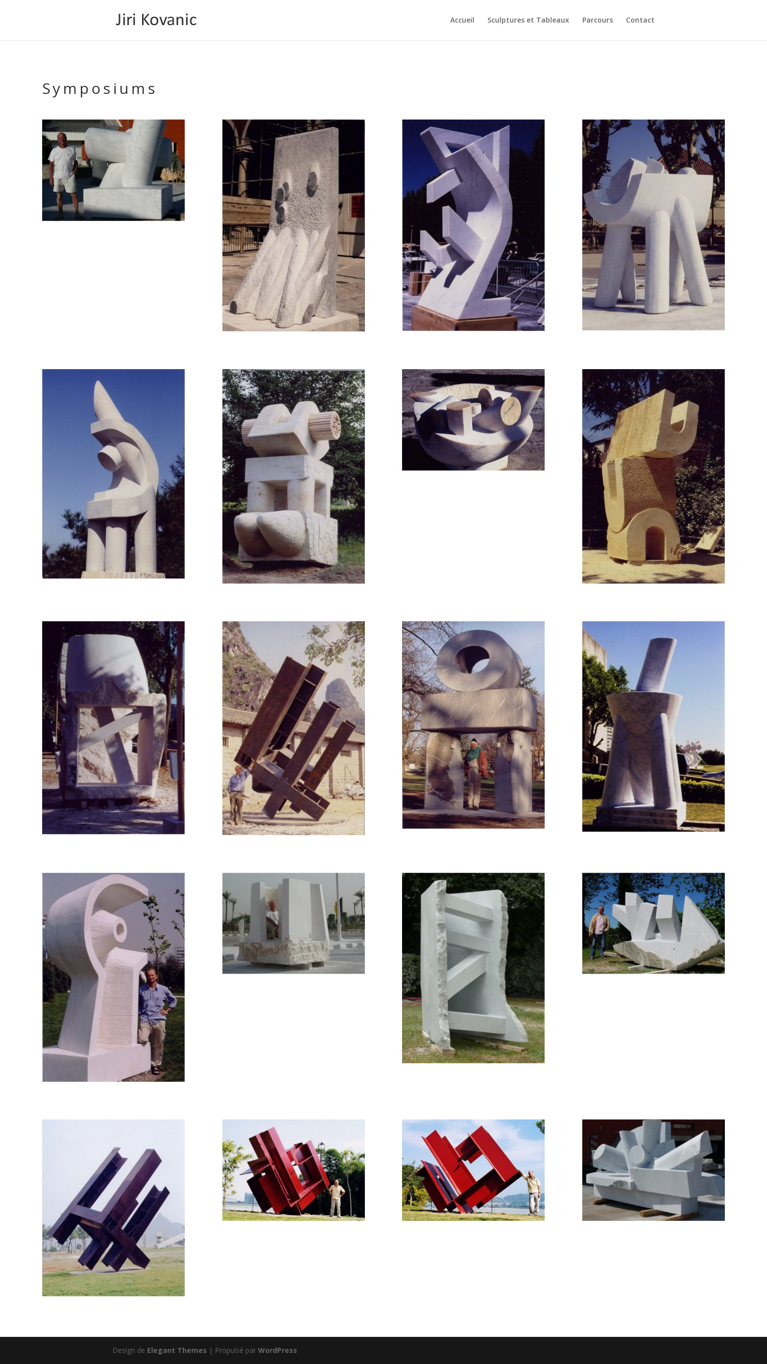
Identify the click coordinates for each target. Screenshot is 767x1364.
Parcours (597, 21)
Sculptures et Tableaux (528, 21)
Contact (640, 21)
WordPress (277, 1350)
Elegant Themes (177, 1350)
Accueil (462, 21)
